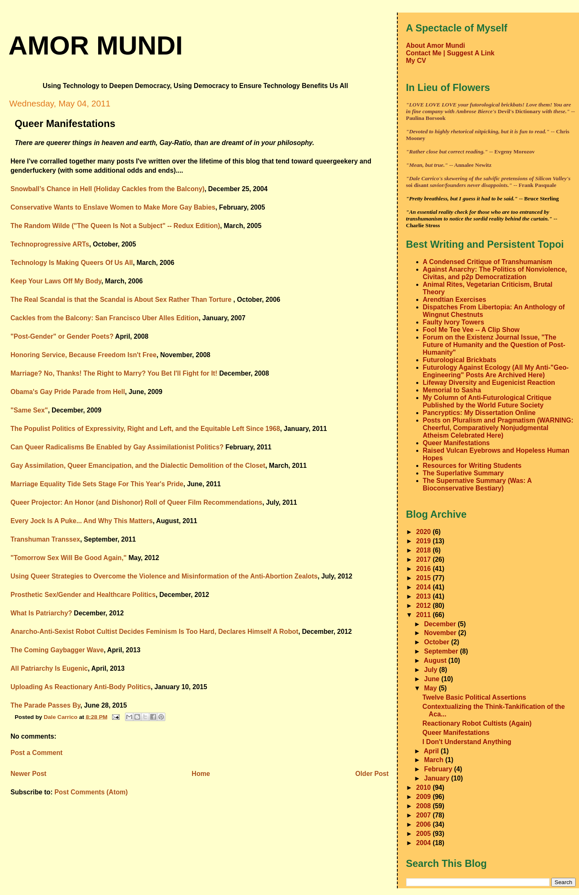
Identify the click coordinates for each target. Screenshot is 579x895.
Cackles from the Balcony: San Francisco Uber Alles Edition (104, 318)
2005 (424, 833)
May (431, 688)
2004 (424, 842)
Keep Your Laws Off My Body (56, 281)
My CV (416, 60)
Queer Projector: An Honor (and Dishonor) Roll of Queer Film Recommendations (136, 502)
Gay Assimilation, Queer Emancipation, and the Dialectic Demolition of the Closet (137, 465)
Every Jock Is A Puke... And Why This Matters (81, 520)
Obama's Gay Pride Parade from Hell (67, 391)
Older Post (372, 773)
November (441, 632)
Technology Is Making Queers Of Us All (71, 262)
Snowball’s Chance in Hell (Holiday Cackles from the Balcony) (107, 188)
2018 (424, 550)
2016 (424, 568)
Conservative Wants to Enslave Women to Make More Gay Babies (112, 207)
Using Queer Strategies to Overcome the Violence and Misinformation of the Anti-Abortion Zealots (164, 576)
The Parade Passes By (45, 705)
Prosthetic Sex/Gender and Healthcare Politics (83, 594)
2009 (424, 796)
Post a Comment (36, 752)
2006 (424, 824)
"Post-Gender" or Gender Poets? (62, 336)
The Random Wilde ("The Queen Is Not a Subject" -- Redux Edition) (115, 225)
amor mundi (95, 45)
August (436, 660)
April (432, 751)
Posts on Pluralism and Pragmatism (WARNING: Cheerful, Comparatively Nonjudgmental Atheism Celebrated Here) (498, 428)
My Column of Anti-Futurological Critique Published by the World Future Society (487, 401)
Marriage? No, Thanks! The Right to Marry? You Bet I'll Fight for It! (113, 373)
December (441, 624)
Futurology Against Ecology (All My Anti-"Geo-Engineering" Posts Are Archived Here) (496, 371)
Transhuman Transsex (45, 539)
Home (201, 773)
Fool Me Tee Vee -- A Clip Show (471, 329)
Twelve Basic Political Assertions (474, 697)
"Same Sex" (29, 410)
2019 (424, 541)
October (437, 642)
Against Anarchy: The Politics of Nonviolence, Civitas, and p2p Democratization (495, 273)
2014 (424, 587)
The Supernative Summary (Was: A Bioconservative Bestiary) (477, 484)
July (431, 669)
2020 (424, 531)
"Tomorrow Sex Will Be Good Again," (68, 557)
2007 (424, 815)
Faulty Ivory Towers (453, 322)
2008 (424, 805)
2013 (424, 596)
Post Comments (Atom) (91, 792)
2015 (424, 577)
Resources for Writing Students (472, 465)
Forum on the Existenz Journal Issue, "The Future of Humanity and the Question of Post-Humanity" (494, 345)
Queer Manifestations (456, 442)
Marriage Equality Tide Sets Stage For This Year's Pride (96, 484)
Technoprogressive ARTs (49, 244)
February (439, 769)
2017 (424, 559)
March (435, 759)
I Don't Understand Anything (467, 741)
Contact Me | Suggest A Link (450, 53)
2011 (424, 614)
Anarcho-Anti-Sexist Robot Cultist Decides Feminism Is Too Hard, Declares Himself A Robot (154, 631)
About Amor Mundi (435, 45)
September (442, 651)
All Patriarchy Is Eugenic (49, 668)
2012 (424, 605)
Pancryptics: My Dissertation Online (479, 412)
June (432, 678)
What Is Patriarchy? (41, 613)
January (437, 778)
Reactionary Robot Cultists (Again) (477, 723)
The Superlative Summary (463, 473)
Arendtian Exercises (454, 299)
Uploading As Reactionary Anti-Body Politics (80, 686)
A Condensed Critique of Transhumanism (488, 261)
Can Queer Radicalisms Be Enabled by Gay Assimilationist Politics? (117, 447)
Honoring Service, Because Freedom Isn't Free (83, 354)
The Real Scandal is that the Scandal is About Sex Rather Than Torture (121, 299)
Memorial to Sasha (452, 390)
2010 (424, 787)
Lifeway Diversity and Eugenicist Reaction (489, 382)
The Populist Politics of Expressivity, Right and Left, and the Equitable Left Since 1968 (145, 428)
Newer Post (28, 773)
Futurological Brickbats (460, 359)
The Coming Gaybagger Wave (57, 650)
